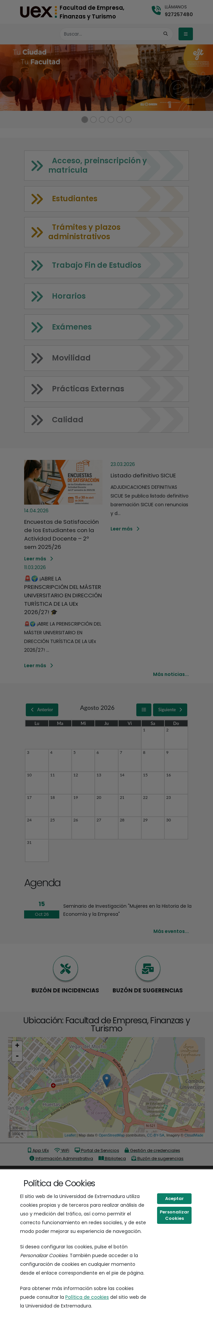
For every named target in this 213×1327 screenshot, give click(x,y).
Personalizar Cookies (174, 1215)
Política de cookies (87, 1297)
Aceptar (174, 1198)
